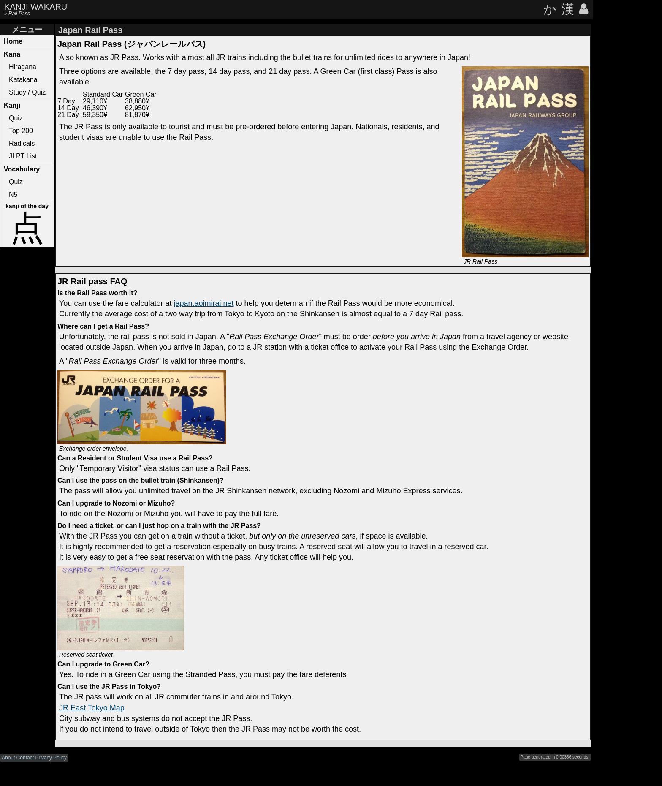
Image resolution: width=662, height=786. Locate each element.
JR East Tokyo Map (92, 708)
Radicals (22, 143)
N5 (13, 194)
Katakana (23, 79)
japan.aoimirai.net (204, 303)
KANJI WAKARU (35, 6)
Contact (25, 758)
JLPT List (23, 156)
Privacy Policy (51, 758)
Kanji (12, 105)
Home (13, 41)
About (8, 758)
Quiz (16, 118)
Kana (12, 54)
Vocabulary (22, 169)
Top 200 (21, 130)
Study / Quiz (27, 92)
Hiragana (22, 67)
